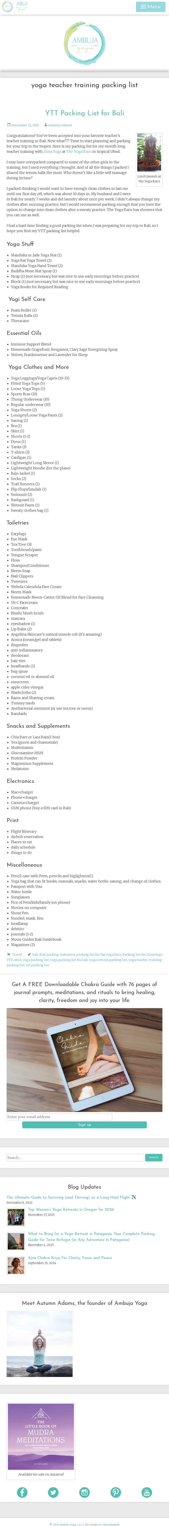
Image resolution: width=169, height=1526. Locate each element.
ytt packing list (37, 965)
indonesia (67, 955)
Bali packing (49, 955)
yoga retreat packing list (108, 960)
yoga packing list (36, 960)
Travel (17, 955)
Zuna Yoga (52, 151)
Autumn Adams (60, 125)
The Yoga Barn (79, 151)
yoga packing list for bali (69, 960)
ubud (17, 960)
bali (35, 955)
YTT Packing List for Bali (84, 113)
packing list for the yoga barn (98, 955)
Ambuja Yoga (8, 6)
